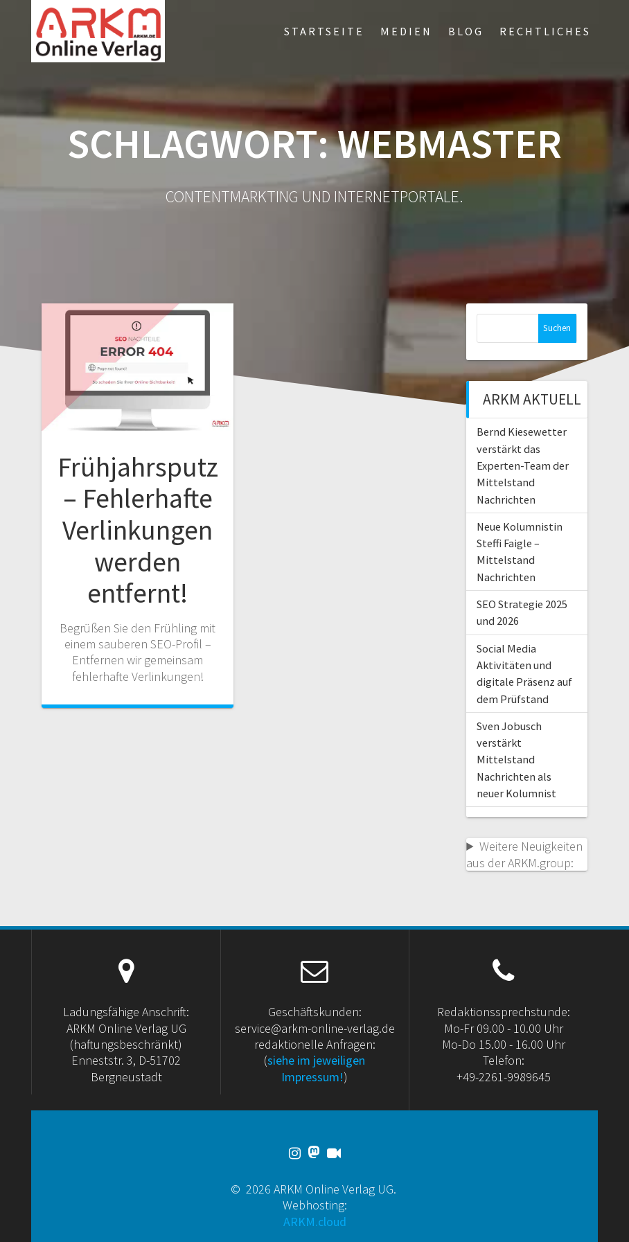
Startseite (324, 31)
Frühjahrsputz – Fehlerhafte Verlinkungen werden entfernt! (137, 530)
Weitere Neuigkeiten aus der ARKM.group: (524, 854)
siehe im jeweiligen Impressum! (316, 1068)
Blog (466, 31)
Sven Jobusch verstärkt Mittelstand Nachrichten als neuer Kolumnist (516, 759)
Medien (406, 31)
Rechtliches (545, 31)
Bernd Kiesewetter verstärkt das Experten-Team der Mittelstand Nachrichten (523, 465)
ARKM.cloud (314, 1222)
